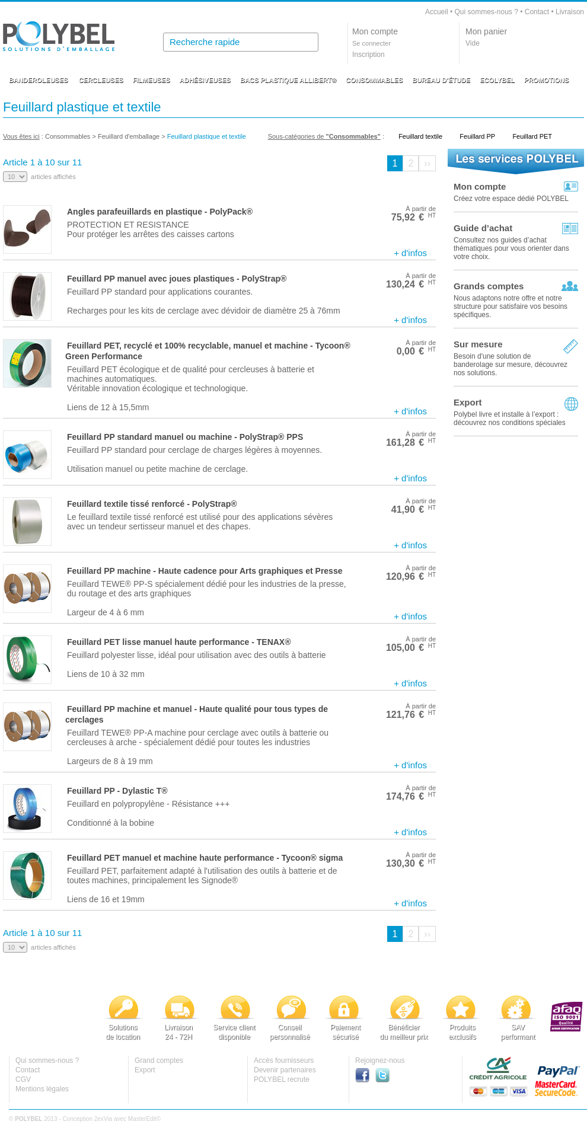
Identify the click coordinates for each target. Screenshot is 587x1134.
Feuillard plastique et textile (206, 136)
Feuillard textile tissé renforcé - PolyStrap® (152, 504)
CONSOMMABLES (374, 80)
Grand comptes (159, 1060)
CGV (23, 1079)
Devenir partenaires (285, 1070)
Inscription (368, 54)
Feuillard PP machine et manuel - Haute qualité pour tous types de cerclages (196, 714)
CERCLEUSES (101, 80)
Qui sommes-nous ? (486, 12)
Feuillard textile (420, 136)
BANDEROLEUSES (38, 80)
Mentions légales (42, 1089)
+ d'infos (410, 253)
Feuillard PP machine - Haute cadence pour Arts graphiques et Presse (204, 571)
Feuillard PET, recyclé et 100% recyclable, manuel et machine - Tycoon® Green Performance (207, 351)
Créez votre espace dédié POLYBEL (511, 198)
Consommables (67, 136)
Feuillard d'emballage (128, 136)
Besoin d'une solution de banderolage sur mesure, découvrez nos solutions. (510, 364)
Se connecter (371, 43)
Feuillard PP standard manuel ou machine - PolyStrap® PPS (185, 437)
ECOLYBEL (497, 80)
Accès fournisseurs (284, 1060)
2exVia (103, 1119)
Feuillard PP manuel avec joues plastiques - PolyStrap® (176, 278)
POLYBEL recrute (282, 1079)
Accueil (436, 12)
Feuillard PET (532, 136)
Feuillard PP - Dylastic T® (117, 791)
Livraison (570, 12)
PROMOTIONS (546, 80)
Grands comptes (489, 286)
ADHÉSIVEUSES (205, 80)
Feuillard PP (477, 136)
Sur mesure (478, 344)
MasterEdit (142, 1119)
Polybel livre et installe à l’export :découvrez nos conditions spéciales (510, 418)
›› (427, 163)
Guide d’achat (483, 228)
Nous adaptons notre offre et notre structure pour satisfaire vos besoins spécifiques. (510, 306)
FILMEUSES (151, 80)
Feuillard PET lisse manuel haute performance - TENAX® (179, 642)
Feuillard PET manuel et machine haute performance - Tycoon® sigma (205, 858)
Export (468, 402)
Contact (537, 12)
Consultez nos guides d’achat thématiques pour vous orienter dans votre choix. (511, 248)
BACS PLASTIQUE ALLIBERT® (288, 80)
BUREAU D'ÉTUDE (441, 80)
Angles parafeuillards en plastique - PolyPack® (160, 211)
